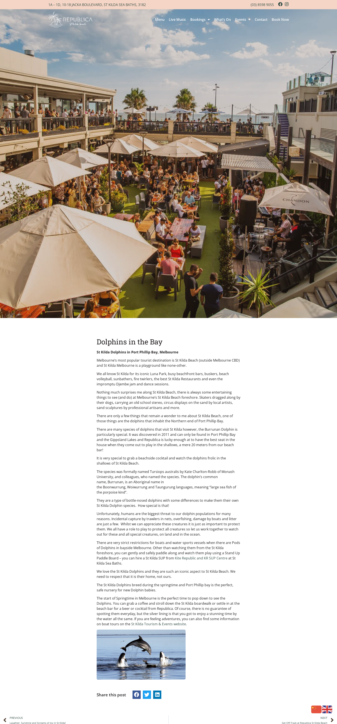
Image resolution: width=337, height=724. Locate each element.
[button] (137, 695)
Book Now (280, 19)
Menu (160, 19)
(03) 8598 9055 (262, 4)
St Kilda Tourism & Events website (158, 624)
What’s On (222, 19)
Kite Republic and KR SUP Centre (201, 558)
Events (242, 19)
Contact (261, 19)
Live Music (177, 19)
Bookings (200, 19)
